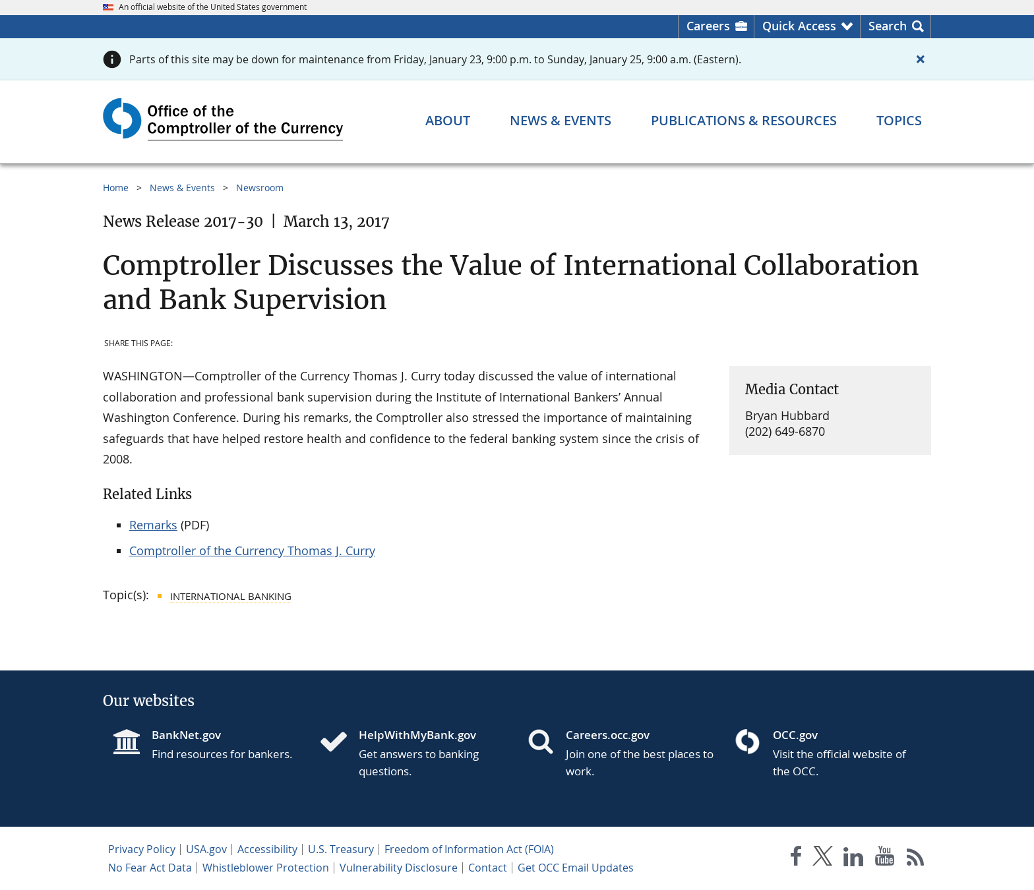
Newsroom (260, 187)
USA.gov (206, 849)
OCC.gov (795, 734)
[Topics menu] (899, 121)
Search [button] (887, 26)
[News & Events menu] (560, 121)
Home (116, 187)
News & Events (182, 187)
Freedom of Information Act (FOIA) (469, 849)
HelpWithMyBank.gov (417, 734)
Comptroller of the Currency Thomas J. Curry (252, 550)
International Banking (230, 596)
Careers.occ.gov (608, 734)
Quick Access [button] (799, 26)
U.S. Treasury (341, 849)
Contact (487, 867)
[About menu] (447, 121)
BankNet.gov (186, 734)
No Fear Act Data (150, 867)
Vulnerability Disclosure (399, 867)
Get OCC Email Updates (576, 867)
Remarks (153, 525)
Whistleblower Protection (265, 867)
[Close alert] (920, 59)
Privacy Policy (141, 849)
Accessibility (267, 849)
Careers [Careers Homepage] (708, 26)
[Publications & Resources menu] (744, 121)
